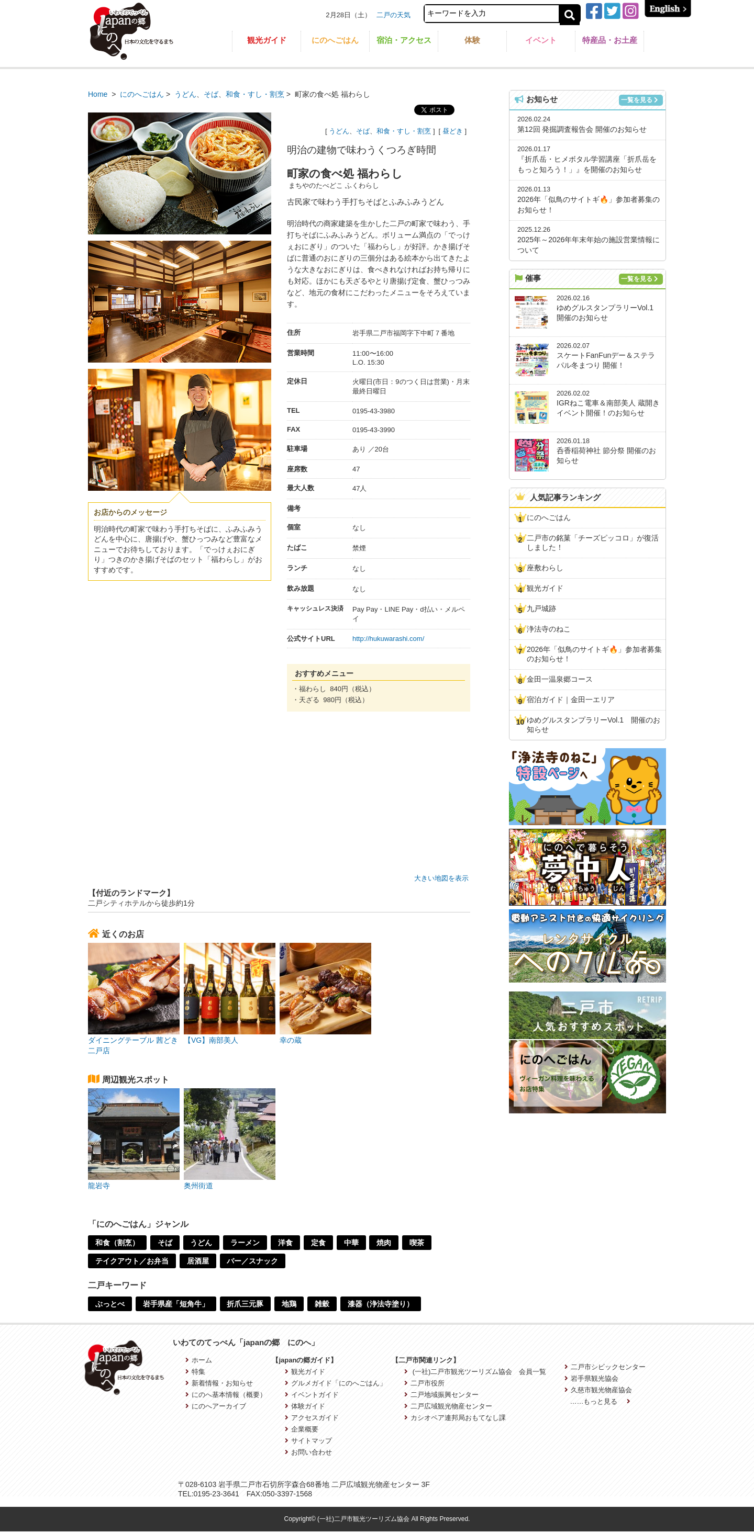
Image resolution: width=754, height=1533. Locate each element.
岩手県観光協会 (591, 1378)
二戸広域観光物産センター (448, 1406)
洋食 (286, 1242)
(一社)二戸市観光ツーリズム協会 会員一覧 (475, 1372)
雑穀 (322, 1304)
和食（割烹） (117, 1242)
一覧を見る (639, 100)
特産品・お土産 (609, 40)
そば (211, 94)
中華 (352, 1242)
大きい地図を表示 (441, 878)
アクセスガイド (312, 1418)
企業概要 (301, 1429)
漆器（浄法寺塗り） (381, 1304)
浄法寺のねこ (549, 629)
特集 (195, 1372)
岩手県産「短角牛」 (176, 1304)
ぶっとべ (110, 1304)
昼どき (452, 131)
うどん (185, 94)
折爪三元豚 (245, 1304)
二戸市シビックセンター (605, 1367)
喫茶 (418, 1242)
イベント (541, 40)
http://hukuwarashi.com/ (388, 638)
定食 (319, 1242)
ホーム (198, 1360)
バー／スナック (253, 1261)
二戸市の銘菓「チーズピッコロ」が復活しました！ (593, 542)
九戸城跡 (541, 608)
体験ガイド (305, 1406)
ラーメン (245, 1242)
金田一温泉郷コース (560, 679)
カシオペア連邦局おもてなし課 (455, 1418)
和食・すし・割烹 (255, 94)
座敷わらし (545, 567)
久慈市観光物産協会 (598, 1390)
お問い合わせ (308, 1452)
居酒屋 (198, 1261)
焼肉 (385, 1242)
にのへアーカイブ (215, 1406)
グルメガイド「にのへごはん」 (335, 1383)
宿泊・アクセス (403, 40)
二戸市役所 (424, 1383)
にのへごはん (335, 40)
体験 (472, 40)
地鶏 (289, 1304)
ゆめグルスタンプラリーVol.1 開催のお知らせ (593, 725)
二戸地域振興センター (441, 1395)
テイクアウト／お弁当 (132, 1261)
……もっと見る (600, 1401)
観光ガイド (266, 40)
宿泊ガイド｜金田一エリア (571, 699)
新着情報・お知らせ (219, 1383)
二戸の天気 (393, 15)
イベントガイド (312, 1395)
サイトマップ (308, 1441)
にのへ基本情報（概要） (226, 1395)
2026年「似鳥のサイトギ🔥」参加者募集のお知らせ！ (594, 654)
